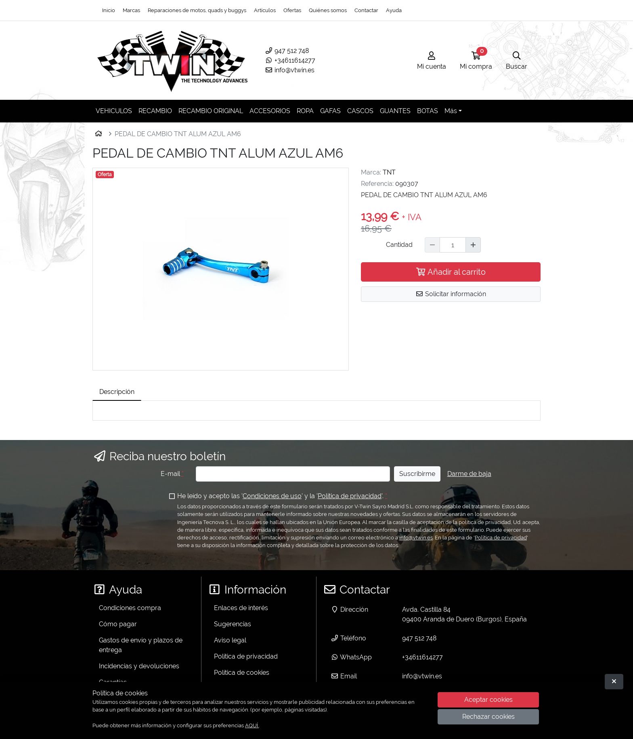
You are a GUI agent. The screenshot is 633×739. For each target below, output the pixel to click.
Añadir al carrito (451, 272)
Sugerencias (232, 624)
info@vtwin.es (289, 70)
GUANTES (395, 111)
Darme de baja (469, 474)
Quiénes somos (328, 10)
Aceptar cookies (488, 699)
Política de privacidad (349, 496)
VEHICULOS (114, 111)
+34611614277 (290, 60)
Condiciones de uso (272, 496)
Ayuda (394, 10)
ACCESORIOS (269, 111)
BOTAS (427, 111)
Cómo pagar (118, 624)
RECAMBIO (155, 111)
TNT (389, 172)
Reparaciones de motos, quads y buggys (197, 10)
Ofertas (292, 10)
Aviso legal (230, 640)
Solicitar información (450, 294)
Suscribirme (417, 474)
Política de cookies (241, 672)
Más (450, 111)
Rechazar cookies (488, 716)
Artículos (265, 10)
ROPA (305, 111)
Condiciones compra (130, 608)
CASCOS (360, 111)
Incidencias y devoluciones (139, 666)
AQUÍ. (252, 725)
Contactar (366, 10)
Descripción (116, 392)
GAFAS (330, 111)
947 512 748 (287, 51)
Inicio (108, 10)
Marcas (131, 10)
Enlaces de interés (241, 608)
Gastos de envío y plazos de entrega (140, 645)
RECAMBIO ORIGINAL (210, 111)
